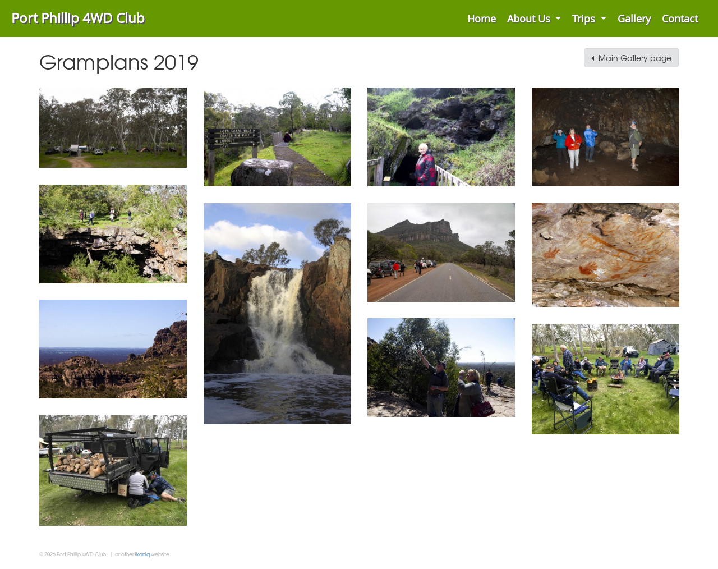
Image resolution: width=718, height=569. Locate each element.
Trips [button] (585, 18)
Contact (680, 18)
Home (481, 18)
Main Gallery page (631, 57)
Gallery (634, 18)
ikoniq (142, 554)
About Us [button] (530, 18)
